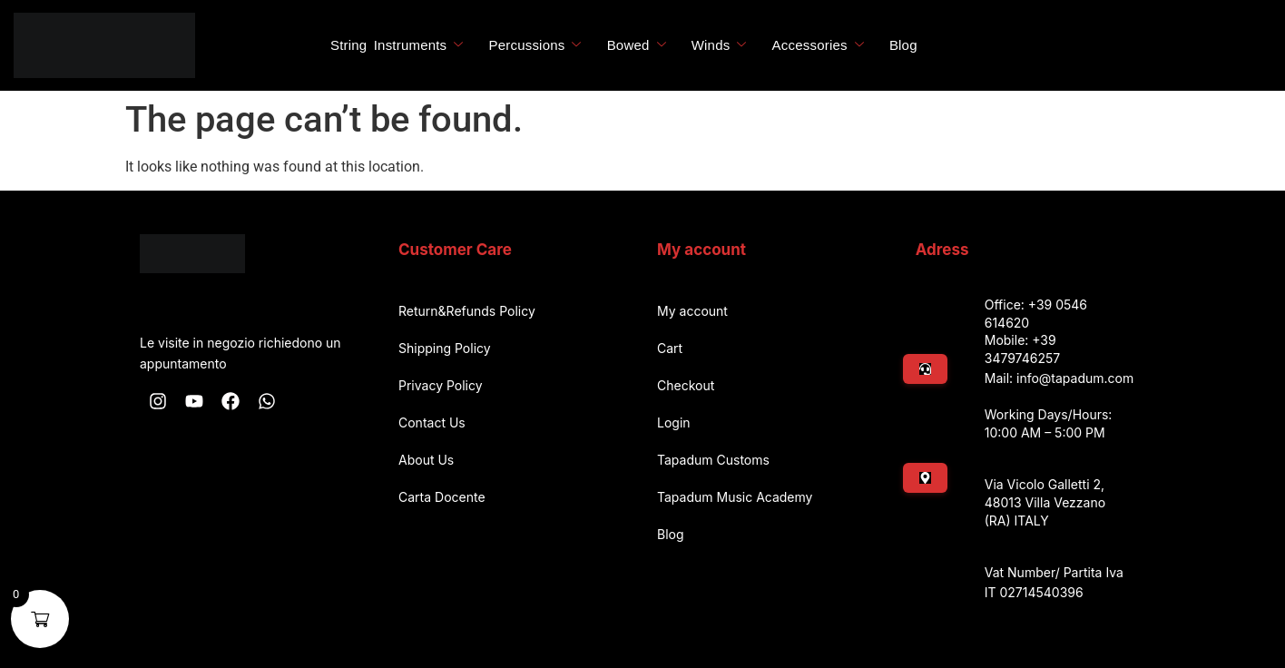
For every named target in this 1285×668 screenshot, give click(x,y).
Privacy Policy (440, 385)
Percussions (535, 45)
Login (674, 422)
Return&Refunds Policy (466, 311)
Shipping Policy (444, 348)
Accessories (818, 45)
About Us (426, 459)
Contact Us (432, 422)
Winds (719, 45)
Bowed (636, 45)
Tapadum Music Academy (734, 497)
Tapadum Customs (713, 459)
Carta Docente (442, 497)
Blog (903, 45)
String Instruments (397, 45)
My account (692, 311)
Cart (669, 348)
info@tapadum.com (1074, 378)
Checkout (685, 385)
